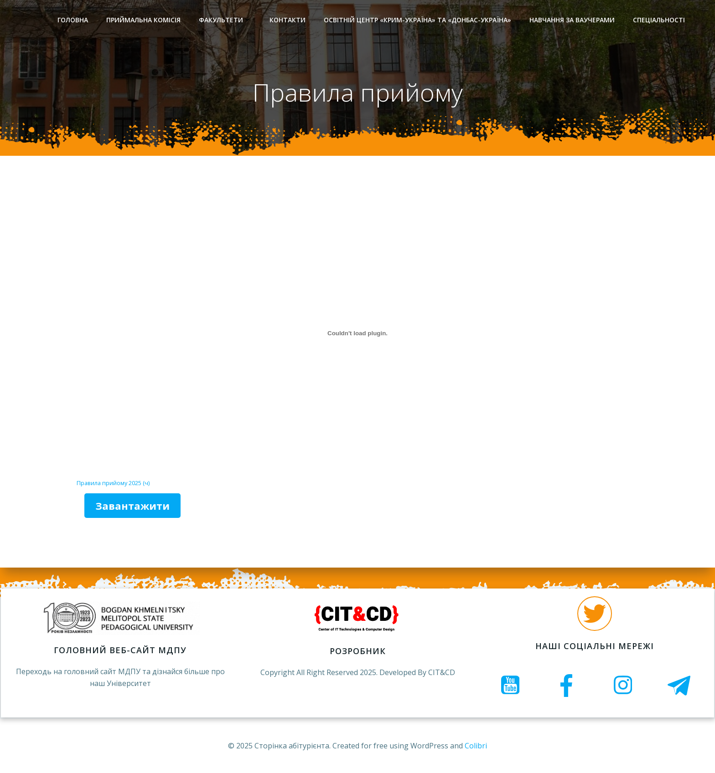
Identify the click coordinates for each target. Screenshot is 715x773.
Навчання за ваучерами (571, 20)
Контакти (287, 20)
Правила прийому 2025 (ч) (113, 485)
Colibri (476, 746)
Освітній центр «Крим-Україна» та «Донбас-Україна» (417, 20)
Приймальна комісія (143, 20)
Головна (72, 20)
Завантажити (132, 508)
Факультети (224, 20)
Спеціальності (658, 20)
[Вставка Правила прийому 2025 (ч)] (357, 336)
